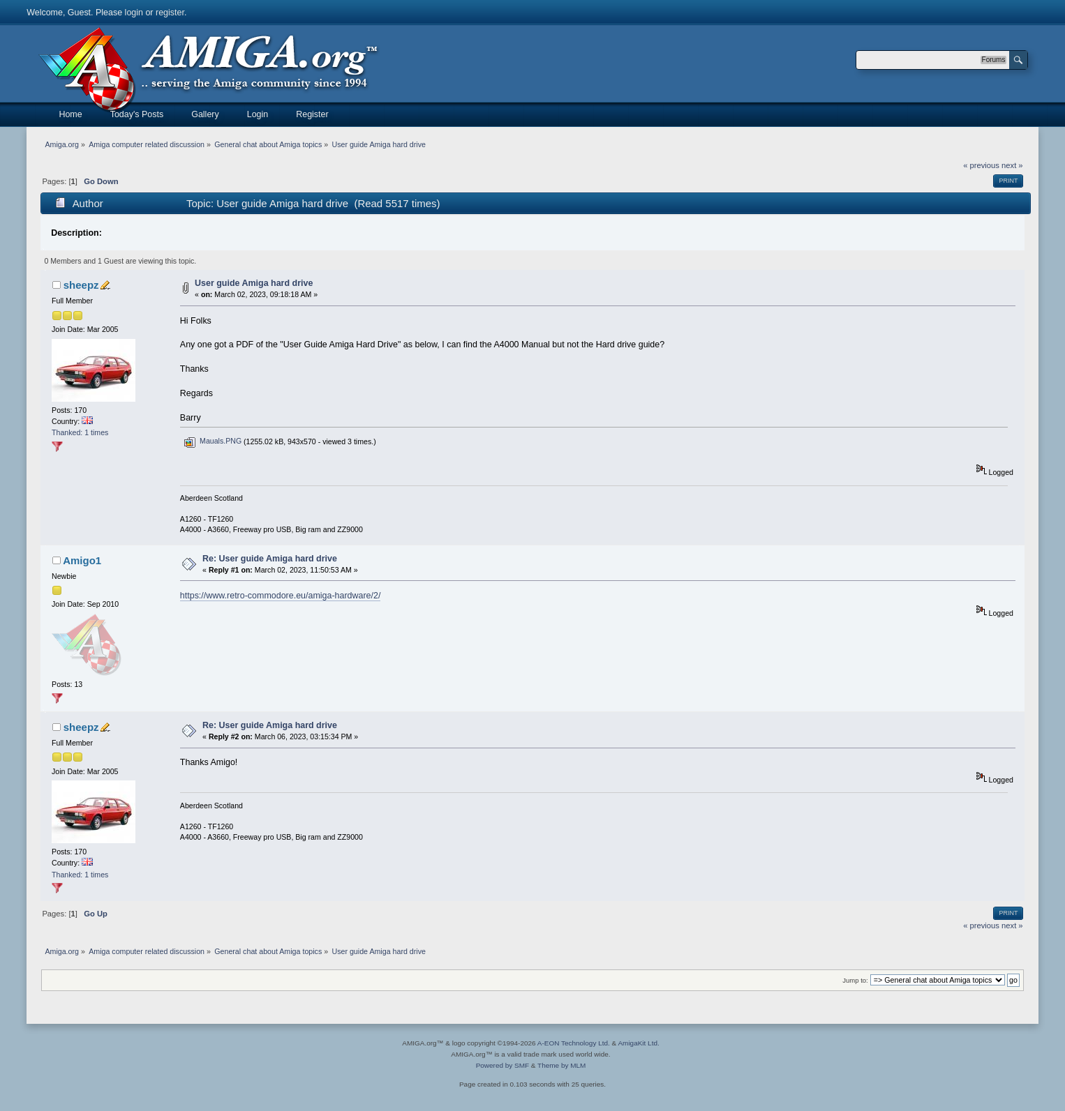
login (134, 12)
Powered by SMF (502, 1065)
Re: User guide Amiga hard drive (269, 559)
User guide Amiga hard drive (254, 283)
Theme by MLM (561, 1065)
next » (1012, 165)
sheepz (81, 285)
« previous (981, 165)
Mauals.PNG (212, 441)
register (170, 12)
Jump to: (855, 980)
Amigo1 (82, 560)
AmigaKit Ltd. (638, 1043)
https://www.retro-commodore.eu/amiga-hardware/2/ (280, 595)
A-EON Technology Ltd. (573, 1043)
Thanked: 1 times (80, 432)
